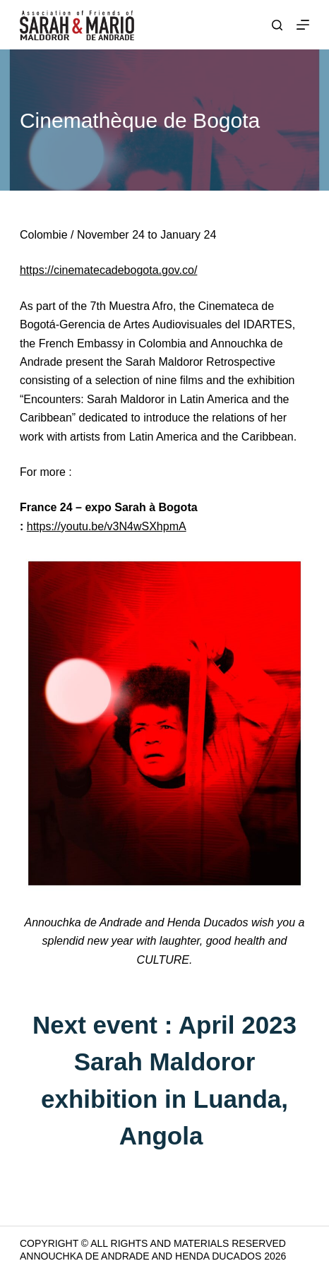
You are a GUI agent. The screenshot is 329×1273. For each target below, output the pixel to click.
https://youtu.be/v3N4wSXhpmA (106, 526)
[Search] (277, 25)
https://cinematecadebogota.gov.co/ (108, 270)
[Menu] (303, 24)
